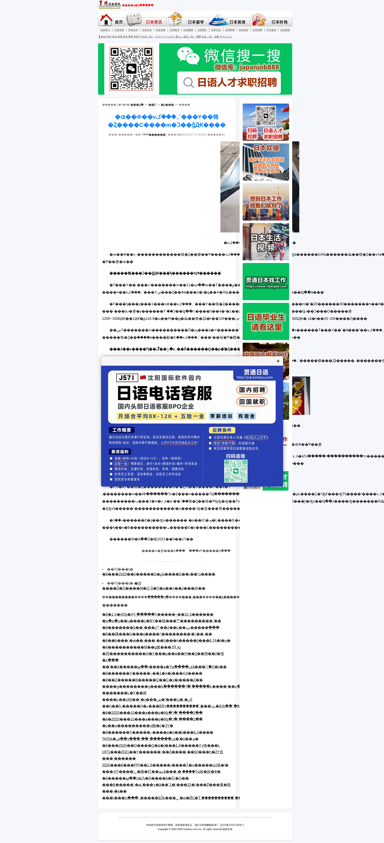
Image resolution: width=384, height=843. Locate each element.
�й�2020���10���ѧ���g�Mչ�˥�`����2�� (152, 713)
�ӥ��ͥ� (167, 104)
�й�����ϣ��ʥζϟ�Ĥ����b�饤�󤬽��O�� (145, 778)
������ (157, 134)
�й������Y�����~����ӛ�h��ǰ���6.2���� (158, 732)
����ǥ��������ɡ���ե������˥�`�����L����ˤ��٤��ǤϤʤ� (179, 686)
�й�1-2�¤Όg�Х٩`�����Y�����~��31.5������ (158, 614)
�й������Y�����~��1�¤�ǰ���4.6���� (152, 673)
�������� (121, 597)
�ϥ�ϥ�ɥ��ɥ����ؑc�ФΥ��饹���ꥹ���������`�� (161, 621)
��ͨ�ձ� (137, 104)
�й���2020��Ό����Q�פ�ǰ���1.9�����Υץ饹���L (161, 745)
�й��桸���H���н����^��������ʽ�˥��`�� (157, 634)
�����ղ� (158, 597)
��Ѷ (152, 104)
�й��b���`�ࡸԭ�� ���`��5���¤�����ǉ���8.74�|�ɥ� (166, 640)
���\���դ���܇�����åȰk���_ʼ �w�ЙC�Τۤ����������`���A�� (178, 798)
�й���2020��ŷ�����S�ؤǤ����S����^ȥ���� (158, 574)
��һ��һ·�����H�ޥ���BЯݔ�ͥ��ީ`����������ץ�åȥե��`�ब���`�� (180, 706)
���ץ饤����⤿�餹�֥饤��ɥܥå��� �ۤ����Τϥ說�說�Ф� (161, 772)
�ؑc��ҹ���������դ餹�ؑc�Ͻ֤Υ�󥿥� (137, 726)
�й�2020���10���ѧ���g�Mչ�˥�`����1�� (152, 719)
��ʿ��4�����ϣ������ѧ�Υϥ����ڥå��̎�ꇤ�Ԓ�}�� (164, 667)
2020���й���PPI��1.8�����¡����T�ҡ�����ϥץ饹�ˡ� (165, 765)
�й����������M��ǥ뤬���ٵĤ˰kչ (141, 647)
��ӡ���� (225, 597)
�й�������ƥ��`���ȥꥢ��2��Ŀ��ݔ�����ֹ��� (160, 628)
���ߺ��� (192, 597)
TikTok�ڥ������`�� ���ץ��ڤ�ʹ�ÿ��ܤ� (150, 739)
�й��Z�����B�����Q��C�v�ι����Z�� (152, 680)
